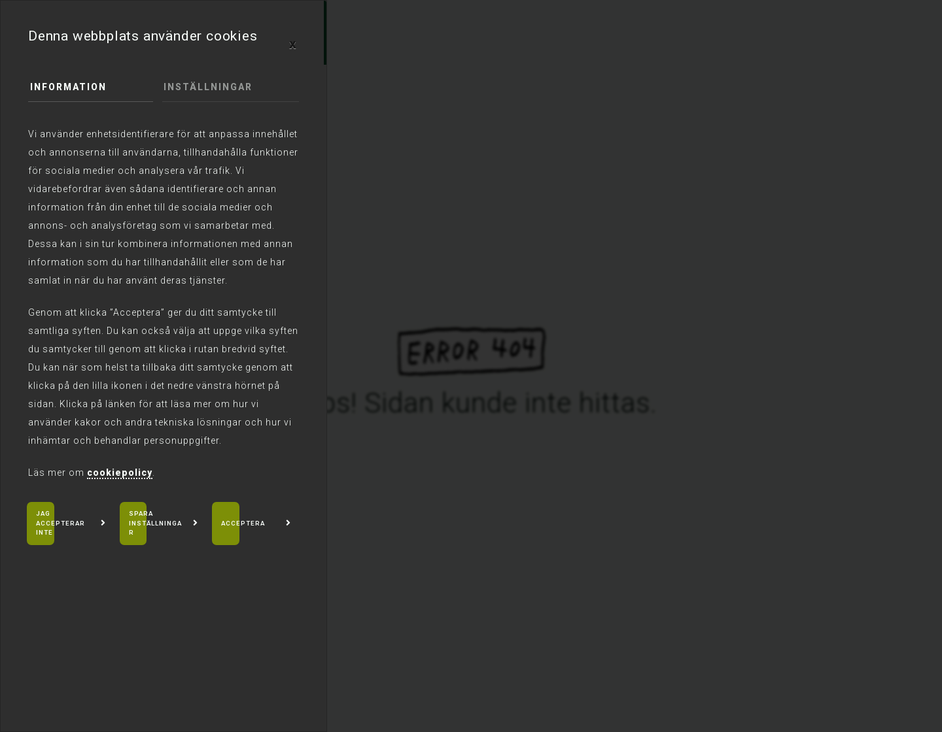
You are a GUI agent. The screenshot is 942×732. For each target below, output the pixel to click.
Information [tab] (68, 87)
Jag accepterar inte (62, 523)
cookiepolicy (119, 472)
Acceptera (243, 523)
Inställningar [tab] (208, 87)
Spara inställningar (156, 523)
